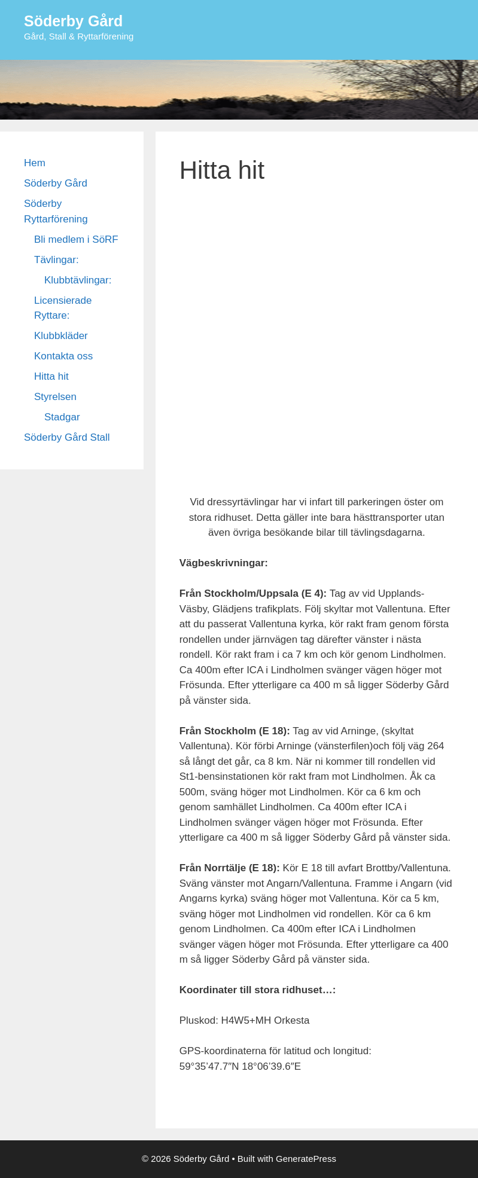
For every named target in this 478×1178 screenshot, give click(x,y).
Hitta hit (51, 376)
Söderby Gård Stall (67, 437)
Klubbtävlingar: (77, 280)
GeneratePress (306, 1158)
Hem (34, 163)
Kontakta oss (63, 356)
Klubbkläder (61, 335)
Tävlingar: (56, 259)
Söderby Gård (73, 21)
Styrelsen (55, 396)
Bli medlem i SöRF (76, 239)
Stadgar (62, 417)
